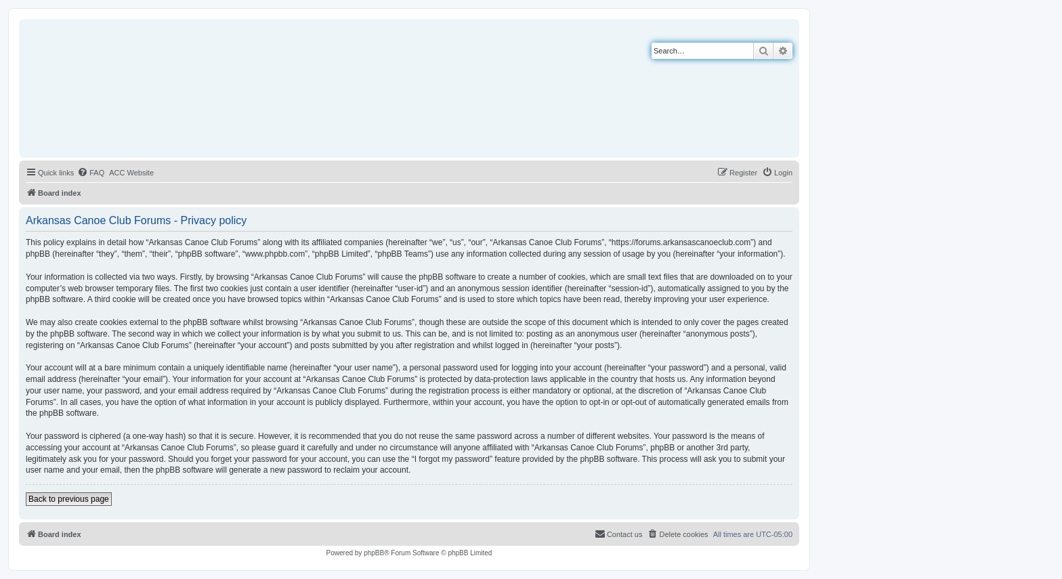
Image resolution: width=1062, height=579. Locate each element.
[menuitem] (90, 173)
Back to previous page (68, 499)
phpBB (374, 553)
